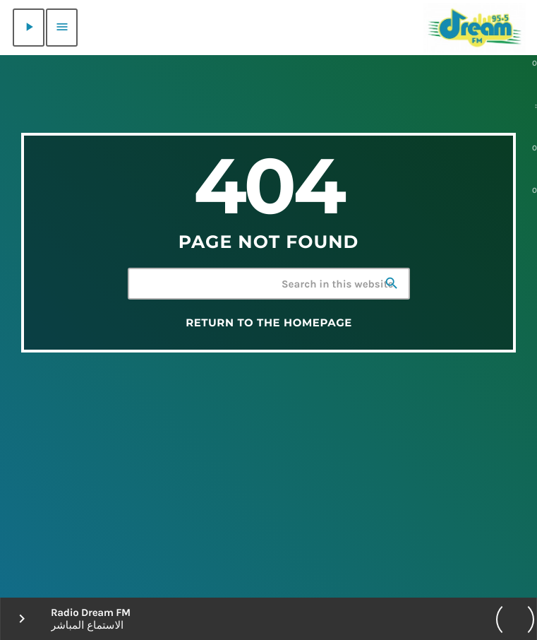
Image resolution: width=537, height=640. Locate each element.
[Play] (28, 27)
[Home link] (474, 27)
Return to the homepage (269, 322)
